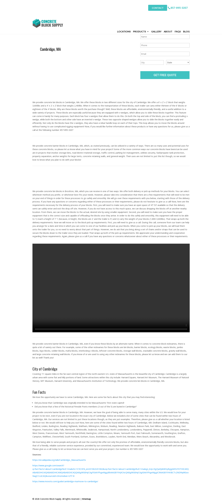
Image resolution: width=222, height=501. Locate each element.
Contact (157, 6)
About (168, 13)
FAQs (178, 13)
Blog (186, 13)
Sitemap (86, 497)
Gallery (156, 13)
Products (139, 13)
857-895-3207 (179, 5)
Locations (124, 13)
